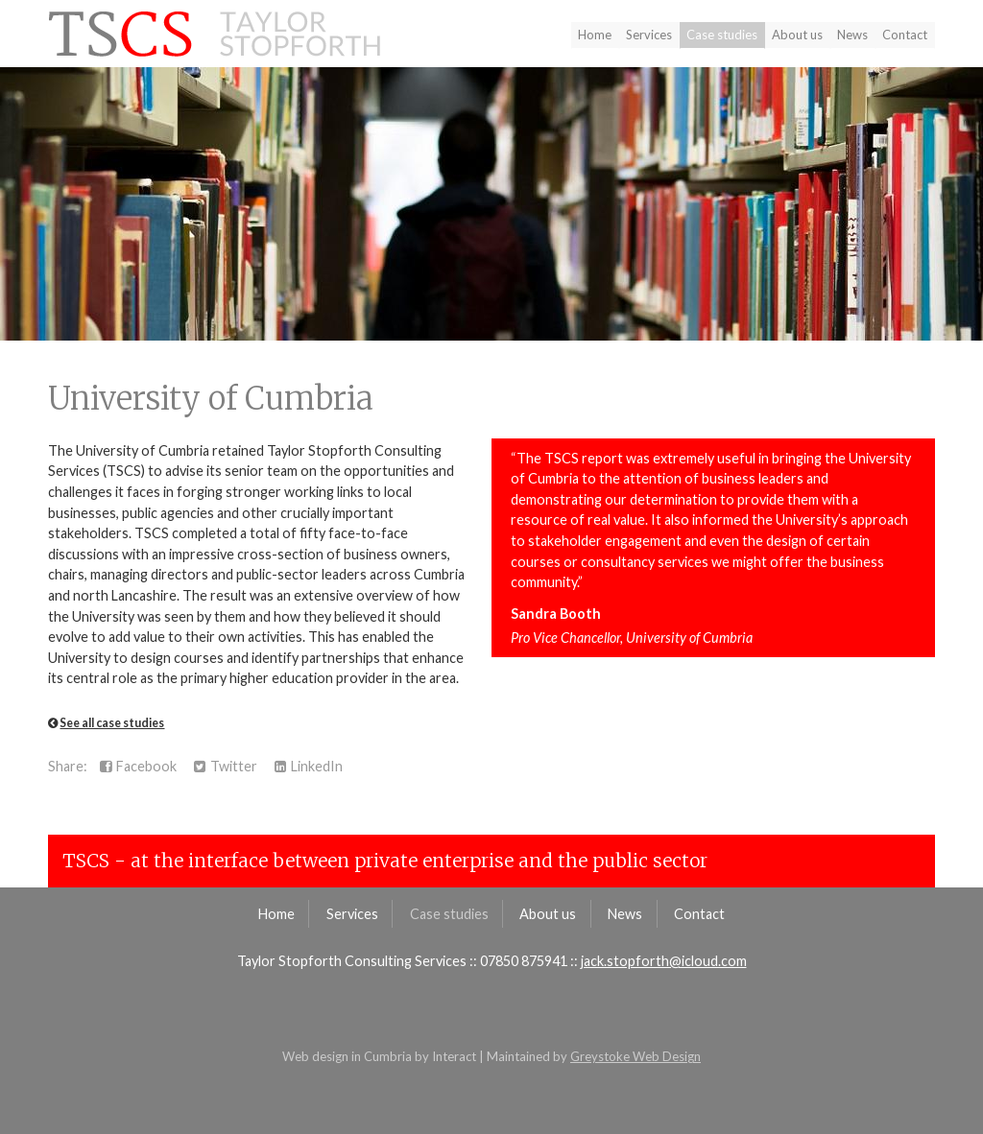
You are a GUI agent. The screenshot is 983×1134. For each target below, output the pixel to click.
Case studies (721, 34)
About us (797, 34)
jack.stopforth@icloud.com (664, 961)
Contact (904, 34)
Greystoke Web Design (635, 1056)
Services (649, 34)
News (852, 34)
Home (594, 34)
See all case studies (112, 723)
